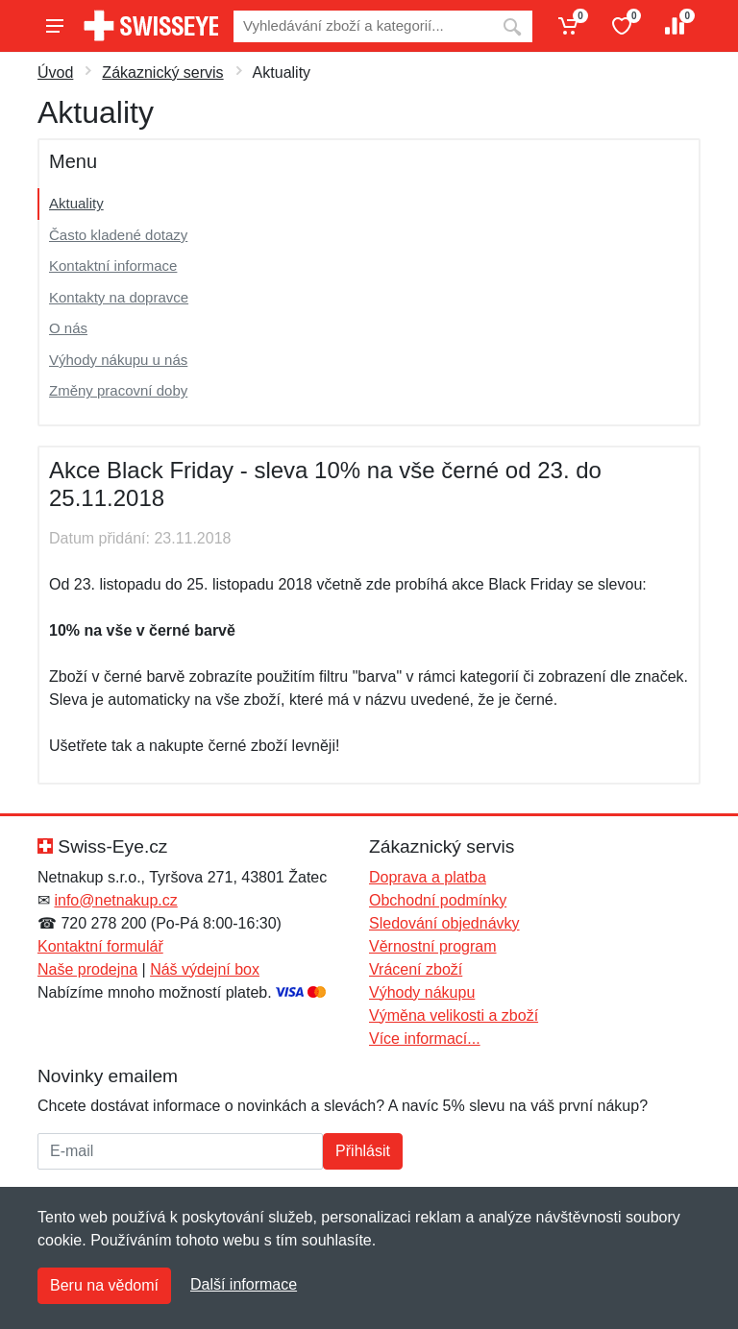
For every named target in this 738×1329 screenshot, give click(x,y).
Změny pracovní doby (118, 390)
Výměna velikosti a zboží (453, 1015)
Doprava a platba (427, 877)
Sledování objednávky (444, 923)
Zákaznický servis (162, 72)
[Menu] (54, 26)
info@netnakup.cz (115, 900)
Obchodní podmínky (437, 900)
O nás (68, 328)
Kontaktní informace (113, 265)
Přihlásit (362, 1151)
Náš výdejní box (204, 969)
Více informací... (424, 1038)
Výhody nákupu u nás (118, 359)
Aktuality (76, 203)
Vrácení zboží (415, 969)
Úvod (55, 72)
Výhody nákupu (422, 992)
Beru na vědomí (104, 1285)
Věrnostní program (433, 946)
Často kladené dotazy (118, 235)
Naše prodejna (87, 969)
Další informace (243, 1284)
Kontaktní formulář (100, 946)
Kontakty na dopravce (118, 297)
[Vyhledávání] (363, 26)
